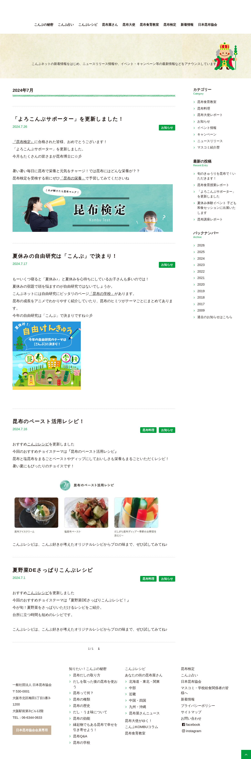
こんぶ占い (66, 24)
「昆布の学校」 (101, 294)
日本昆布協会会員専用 (32, 730)
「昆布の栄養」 (72, 178)
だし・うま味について (90, 712)
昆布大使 (128, 24)
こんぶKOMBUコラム (141, 727)
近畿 (132, 694)
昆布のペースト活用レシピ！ (48, 421)
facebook (190, 724)
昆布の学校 (81, 742)
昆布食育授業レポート (213, 185)
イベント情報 (206, 128)
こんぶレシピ (87, 24)
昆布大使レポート (210, 115)
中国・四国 (137, 700)
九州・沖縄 (137, 707)
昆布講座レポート (210, 219)
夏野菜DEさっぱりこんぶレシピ (53, 570)
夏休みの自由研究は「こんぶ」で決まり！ (65, 256)
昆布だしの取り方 (86, 675)
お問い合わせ (191, 718)
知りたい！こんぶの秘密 (87, 669)
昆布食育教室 (149, 24)
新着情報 (187, 24)
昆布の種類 (81, 699)
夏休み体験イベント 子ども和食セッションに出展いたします (216, 208)
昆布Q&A (80, 736)
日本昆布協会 (207, 24)
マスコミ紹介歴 (208, 147)
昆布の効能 (81, 718)
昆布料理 (148, 430)
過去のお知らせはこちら (214, 317)
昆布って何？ (83, 693)
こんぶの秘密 (43, 24)
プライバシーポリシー (198, 706)
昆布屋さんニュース (144, 713)
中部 (132, 688)
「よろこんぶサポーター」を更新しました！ (68, 119)
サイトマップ (191, 712)
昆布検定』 (25, 142)
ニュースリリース (210, 141)
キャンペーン (206, 134)
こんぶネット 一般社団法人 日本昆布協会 (125, 11)
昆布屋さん (110, 24)
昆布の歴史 (81, 706)
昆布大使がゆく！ (138, 721)
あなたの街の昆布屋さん (143, 675)
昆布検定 (169, 24)
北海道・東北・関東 (144, 681)
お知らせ (167, 127)
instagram (191, 731)
